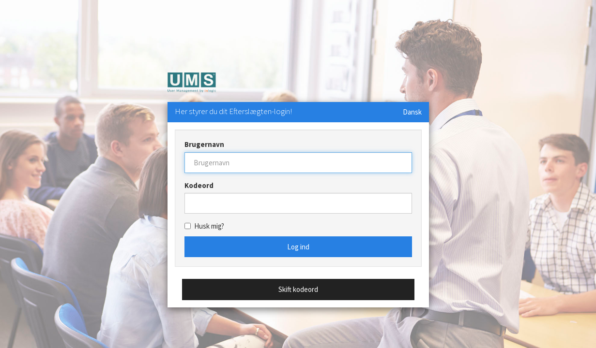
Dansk (412, 111)
